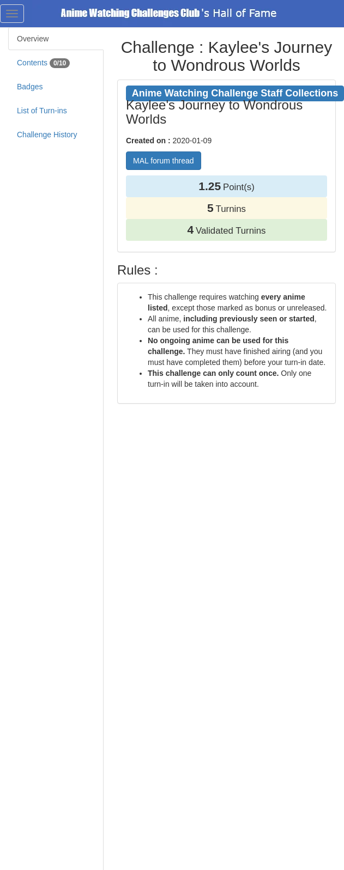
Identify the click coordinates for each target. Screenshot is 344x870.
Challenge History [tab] (47, 134)
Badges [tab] (30, 86)
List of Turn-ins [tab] (42, 110)
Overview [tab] (33, 38)
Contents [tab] (43, 63)
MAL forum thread (163, 160)
